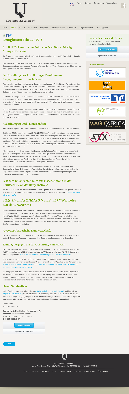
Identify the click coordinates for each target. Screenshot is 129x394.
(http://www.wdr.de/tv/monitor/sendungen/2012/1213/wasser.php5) (45, 255)
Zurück (9, 344)
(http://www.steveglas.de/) (13, 294)
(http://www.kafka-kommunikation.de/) (49, 291)
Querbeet (71, 192)
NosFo (13, 195)
